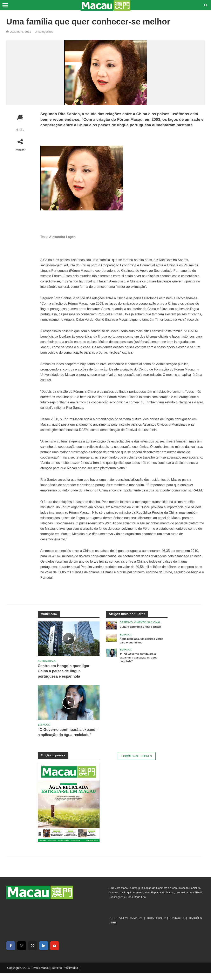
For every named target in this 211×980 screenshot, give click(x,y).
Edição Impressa (54, 762)
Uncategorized (44, 31)
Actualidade (47, 660)
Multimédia (49, 614)
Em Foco (44, 725)
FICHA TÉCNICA (156, 925)
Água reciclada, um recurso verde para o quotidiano (143, 640)
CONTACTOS (177, 925)
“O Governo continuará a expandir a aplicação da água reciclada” (65, 736)
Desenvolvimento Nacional (140, 622)
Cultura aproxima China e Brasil (141, 626)
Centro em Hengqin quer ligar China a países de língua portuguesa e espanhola (65, 671)
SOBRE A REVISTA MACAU (126, 925)
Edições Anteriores (136, 763)
